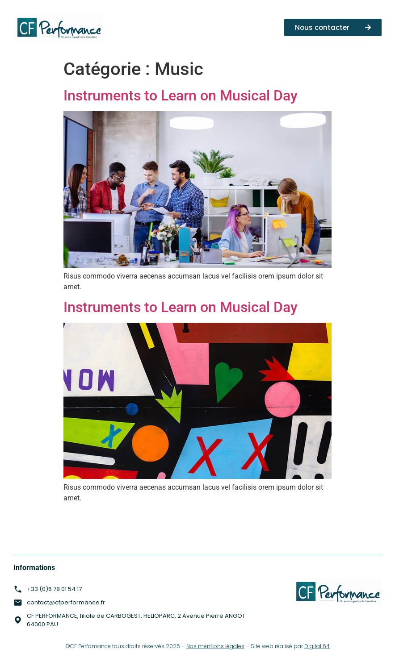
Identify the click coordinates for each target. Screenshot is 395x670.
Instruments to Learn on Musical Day (180, 95)
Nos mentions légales (215, 646)
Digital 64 (317, 646)
